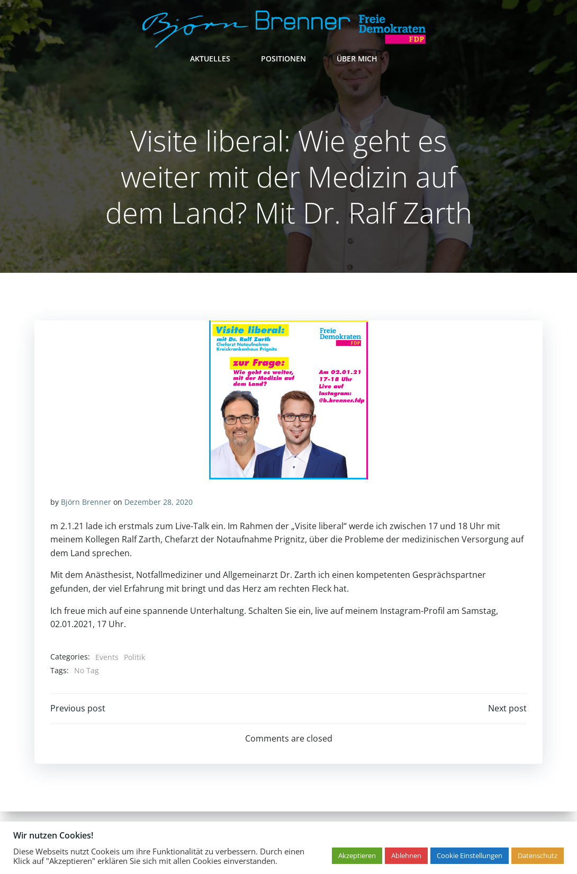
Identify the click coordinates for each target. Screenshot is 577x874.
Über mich (362, 58)
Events (107, 657)
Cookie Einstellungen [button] (469, 855)
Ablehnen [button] (406, 855)
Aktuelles (215, 58)
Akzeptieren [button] (357, 855)
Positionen (288, 58)
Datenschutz (537, 855)
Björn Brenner (86, 502)
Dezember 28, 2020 (158, 502)
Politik (134, 657)
